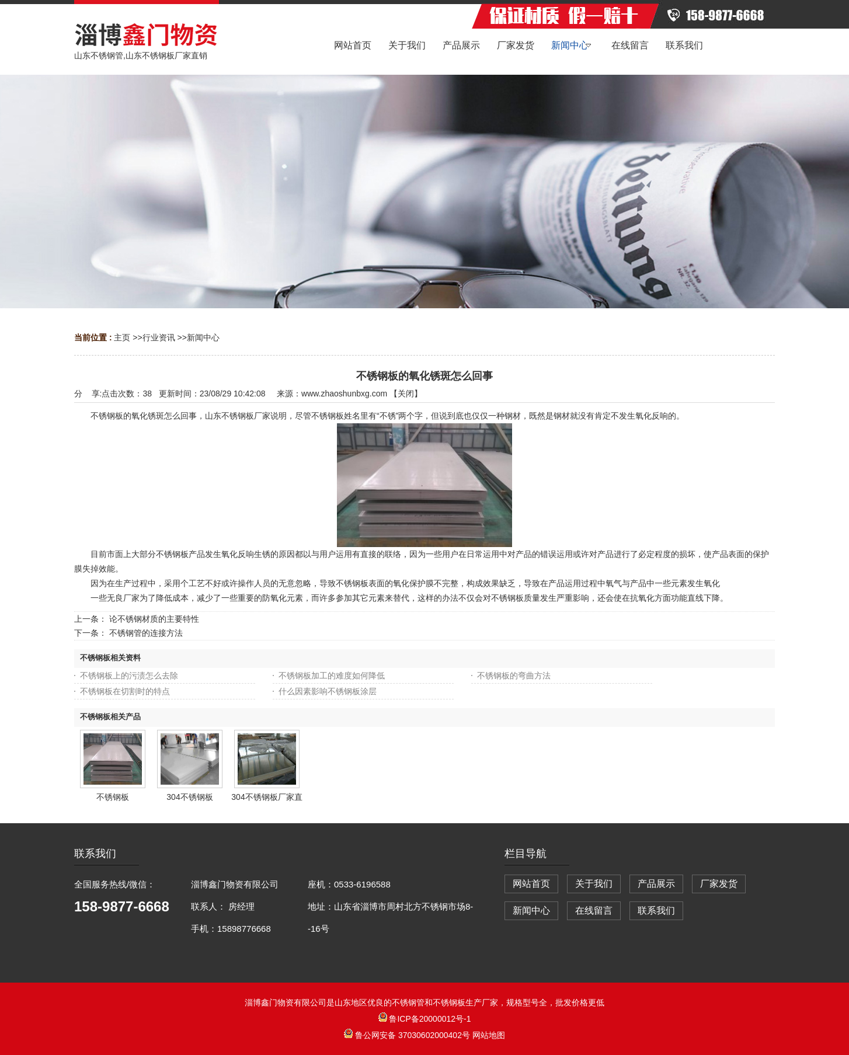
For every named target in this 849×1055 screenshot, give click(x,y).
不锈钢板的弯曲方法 (514, 675)
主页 (122, 337)
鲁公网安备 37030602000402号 (408, 1035)
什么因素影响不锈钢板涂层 (328, 691)
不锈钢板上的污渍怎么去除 (129, 675)
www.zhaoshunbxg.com (344, 393)
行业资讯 (158, 337)
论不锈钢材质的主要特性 (154, 619)
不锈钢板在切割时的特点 (125, 691)
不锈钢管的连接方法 (146, 633)
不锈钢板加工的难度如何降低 (332, 675)
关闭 (406, 393)
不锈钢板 (112, 797)
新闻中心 (203, 337)
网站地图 (488, 1035)
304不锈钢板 (189, 797)
